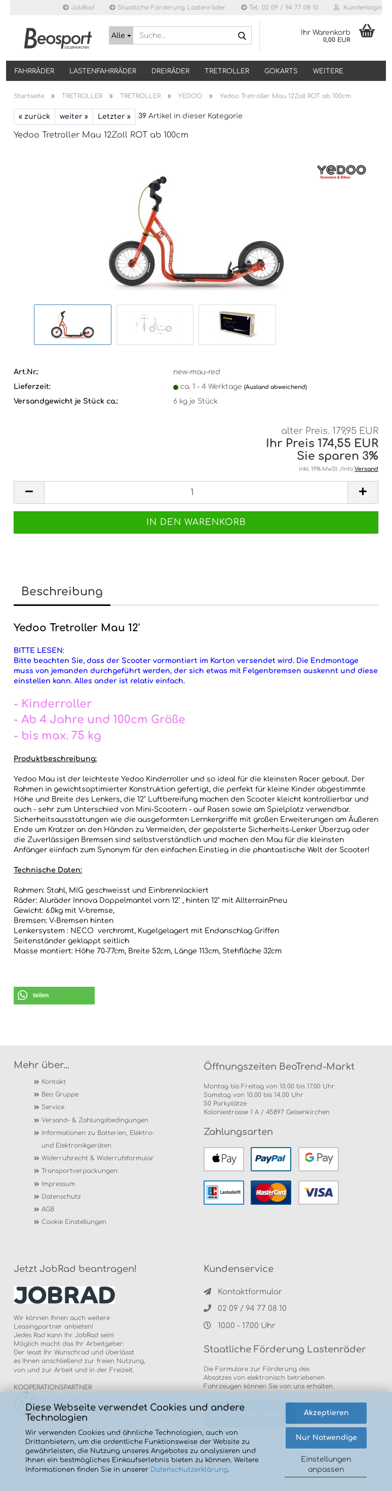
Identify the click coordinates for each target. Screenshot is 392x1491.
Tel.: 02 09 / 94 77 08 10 (280, 7)
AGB (48, 1209)
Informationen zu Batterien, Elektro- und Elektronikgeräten (98, 1139)
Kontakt (54, 1081)
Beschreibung (62, 592)
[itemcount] (196, 492)
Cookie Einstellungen (74, 1221)
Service (53, 1107)
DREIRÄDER (170, 71)
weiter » (74, 116)
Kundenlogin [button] (358, 7)
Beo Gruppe (60, 1094)
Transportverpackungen (79, 1170)
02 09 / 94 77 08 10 (245, 1308)
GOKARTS (281, 71)
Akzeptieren (326, 1413)
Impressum (58, 1184)
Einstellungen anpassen (326, 1464)
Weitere (328, 71)
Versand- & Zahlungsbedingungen (95, 1120)
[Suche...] (121, 35)
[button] (54, 995)
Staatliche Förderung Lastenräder (167, 7)
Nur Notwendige (326, 1437)
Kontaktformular (243, 1292)
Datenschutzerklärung (189, 1469)
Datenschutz (61, 1196)
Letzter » (114, 116)
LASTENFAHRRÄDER (102, 71)
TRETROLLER (227, 71)
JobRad (78, 7)
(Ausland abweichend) (275, 387)
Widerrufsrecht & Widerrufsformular (98, 1158)
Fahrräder (34, 71)
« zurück (34, 116)
